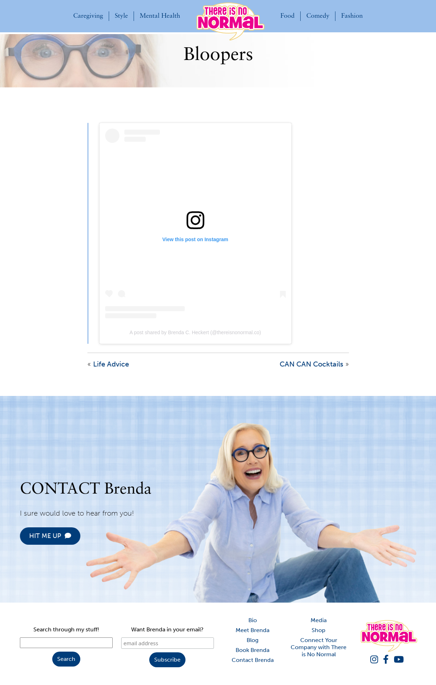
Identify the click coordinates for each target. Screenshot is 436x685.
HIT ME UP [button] (57, 536)
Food (287, 16)
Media (319, 620)
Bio (252, 620)
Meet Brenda (252, 630)
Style (121, 16)
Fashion (352, 16)
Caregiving (88, 16)
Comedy (317, 16)
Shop (318, 630)
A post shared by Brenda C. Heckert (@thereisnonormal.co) (195, 339)
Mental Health (160, 16)
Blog (252, 640)
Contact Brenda (253, 660)
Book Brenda (252, 650)
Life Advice (111, 371)
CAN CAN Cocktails (311, 371)
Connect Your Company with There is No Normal (318, 647)
